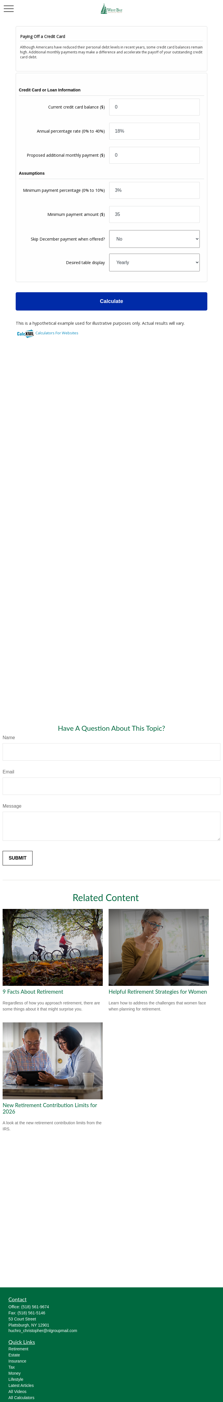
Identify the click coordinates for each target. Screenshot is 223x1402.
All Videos (17, 1391)
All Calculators (21, 1397)
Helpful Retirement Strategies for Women (158, 991)
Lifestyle (15, 1379)
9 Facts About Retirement (33, 991)
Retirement (18, 1349)
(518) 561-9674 (35, 1306)
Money (14, 1373)
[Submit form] (18, 858)
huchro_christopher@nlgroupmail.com (42, 1330)
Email (8, 771)
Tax (11, 1367)
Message (12, 806)
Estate (14, 1355)
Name (9, 737)
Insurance (17, 1361)
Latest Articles (21, 1385)
